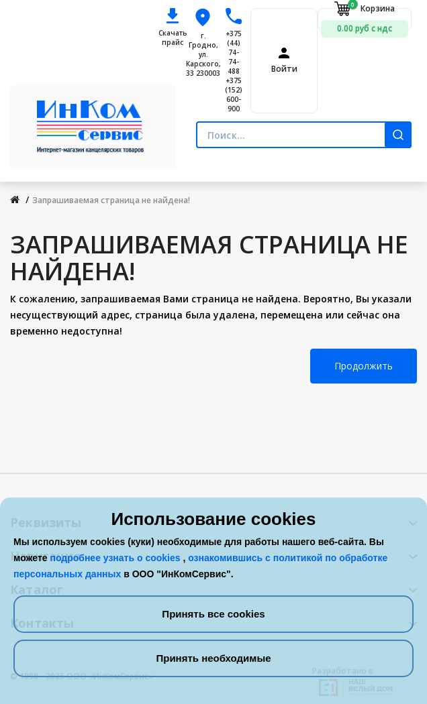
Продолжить (363, 365)
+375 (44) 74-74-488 (234, 52)
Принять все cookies (213, 614)
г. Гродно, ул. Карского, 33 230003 (203, 54)
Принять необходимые (213, 658)
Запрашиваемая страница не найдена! (111, 200)
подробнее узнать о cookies (116, 557)
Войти (284, 69)
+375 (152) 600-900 (233, 94)
